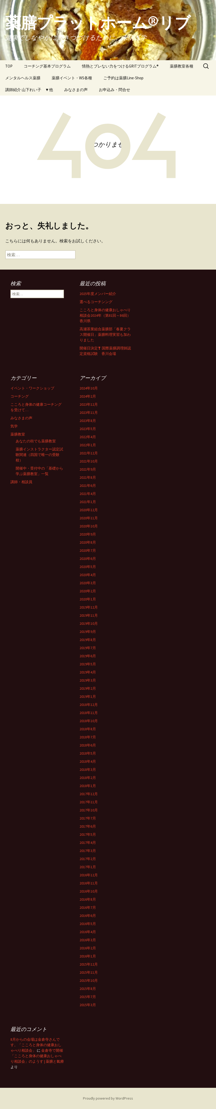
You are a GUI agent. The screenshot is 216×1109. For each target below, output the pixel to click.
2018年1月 (88, 785)
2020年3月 (88, 583)
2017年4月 (88, 842)
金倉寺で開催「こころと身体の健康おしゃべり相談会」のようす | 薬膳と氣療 (37, 1056)
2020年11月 (89, 518)
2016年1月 (88, 956)
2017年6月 (88, 826)
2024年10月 (89, 388)
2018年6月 (88, 745)
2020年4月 (88, 574)
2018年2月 (88, 777)
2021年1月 (88, 501)
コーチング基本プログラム (47, 66)
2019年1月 (88, 696)
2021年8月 (88, 477)
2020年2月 (88, 591)
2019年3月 (88, 680)
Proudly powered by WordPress (108, 1098)
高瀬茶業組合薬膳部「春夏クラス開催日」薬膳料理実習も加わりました (105, 334)
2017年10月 (89, 810)
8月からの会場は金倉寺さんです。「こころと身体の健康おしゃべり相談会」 (36, 1045)
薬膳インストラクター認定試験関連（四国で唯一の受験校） (39, 454)
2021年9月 (88, 469)
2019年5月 (88, 664)
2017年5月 (88, 834)
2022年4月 (88, 436)
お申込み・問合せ (114, 89)
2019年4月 (88, 672)
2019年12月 (89, 607)
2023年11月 (89, 412)
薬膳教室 (17, 434)
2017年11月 (89, 802)
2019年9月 (88, 631)
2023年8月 (88, 420)
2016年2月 (88, 948)
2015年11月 (89, 972)
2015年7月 (88, 996)
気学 (14, 426)
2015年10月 (89, 980)
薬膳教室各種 (181, 66)
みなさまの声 (76, 89)
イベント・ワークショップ (32, 388)
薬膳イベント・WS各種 (72, 77)
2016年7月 (88, 907)
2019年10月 (89, 623)
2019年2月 (88, 688)
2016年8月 (88, 899)
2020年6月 (88, 558)
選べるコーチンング (96, 301)
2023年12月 (89, 404)
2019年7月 (88, 647)
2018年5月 (88, 753)
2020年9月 (88, 534)
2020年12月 (89, 510)
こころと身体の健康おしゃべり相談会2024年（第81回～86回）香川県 (105, 315)
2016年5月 (88, 923)
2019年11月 (89, 615)
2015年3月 (88, 1004)
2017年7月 (88, 818)
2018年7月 (88, 737)
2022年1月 (88, 445)
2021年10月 (89, 461)
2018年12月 (89, 704)
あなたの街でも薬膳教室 (36, 441)
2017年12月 (89, 794)
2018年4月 (88, 761)
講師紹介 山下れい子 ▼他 (29, 89)
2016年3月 (88, 940)
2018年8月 (88, 729)
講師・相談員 (21, 482)
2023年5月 (88, 428)
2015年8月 (88, 988)
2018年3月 (88, 769)
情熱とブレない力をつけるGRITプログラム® (120, 66)
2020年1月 (88, 599)
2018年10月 (89, 720)
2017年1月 (88, 867)
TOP (9, 66)
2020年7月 (88, 550)
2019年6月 (88, 656)
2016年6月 (88, 915)
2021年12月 (89, 453)
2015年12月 (89, 964)
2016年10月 (89, 891)
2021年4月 (88, 493)
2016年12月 (89, 875)
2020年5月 (88, 566)
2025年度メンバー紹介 (98, 293)
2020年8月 (88, 542)
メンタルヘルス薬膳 (22, 77)
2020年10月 (89, 526)
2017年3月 (88, 850)
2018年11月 (89, 712)
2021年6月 (88, 485)
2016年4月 (88, 931)
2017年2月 (88, 858)
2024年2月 (88, 396)
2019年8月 (88, 639)
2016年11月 (89, 883)
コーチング (19, 396)
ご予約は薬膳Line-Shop (123, 77)
